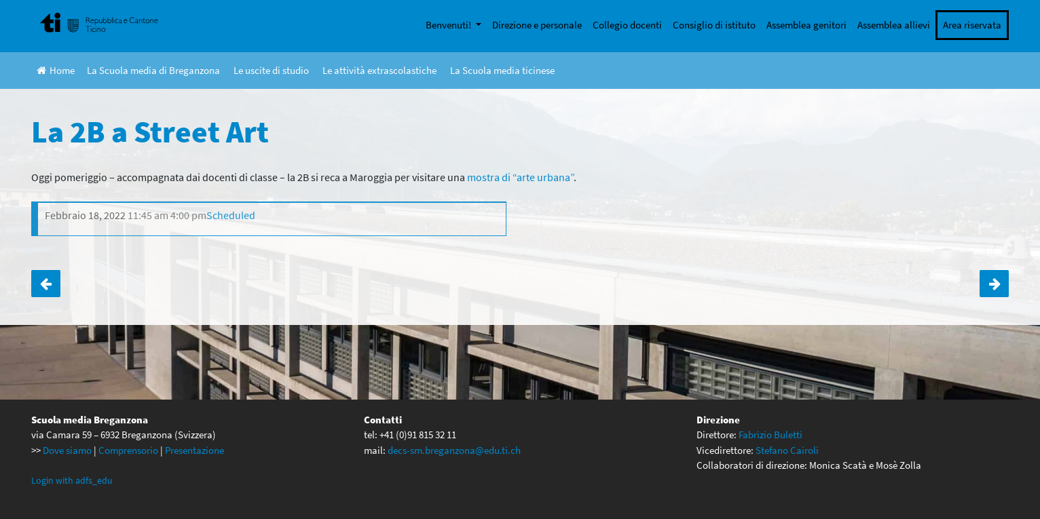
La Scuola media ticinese (502, 70)
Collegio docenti (627, 24)
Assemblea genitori (806, 24)
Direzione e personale (537, 24)
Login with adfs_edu (72, 480)
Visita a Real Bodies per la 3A (45, 283)
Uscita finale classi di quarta (994, 283)
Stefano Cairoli (787, 450)
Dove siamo (67, 450)
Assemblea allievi (893, 24)
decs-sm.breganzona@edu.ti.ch (454, 450)
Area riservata (972, 24)
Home (56, 70)
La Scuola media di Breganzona (153, 70)
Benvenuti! (449, 24)
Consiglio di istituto (714, 24)
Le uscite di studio (271, 70)
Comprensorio (128, 450)
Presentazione (194, 450)
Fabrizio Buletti (770, 434)
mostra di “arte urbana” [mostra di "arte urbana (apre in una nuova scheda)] (520, 177)
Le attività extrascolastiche (379, 70)
